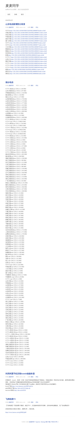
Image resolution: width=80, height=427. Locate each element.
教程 (32, 27)
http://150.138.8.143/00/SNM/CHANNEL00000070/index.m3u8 (28, 30)
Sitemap (43, 422)
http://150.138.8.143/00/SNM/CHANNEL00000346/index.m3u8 (29, 67)
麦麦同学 (12, 6)
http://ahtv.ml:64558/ (20, 390)
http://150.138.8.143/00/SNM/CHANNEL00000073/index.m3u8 (29, 36)
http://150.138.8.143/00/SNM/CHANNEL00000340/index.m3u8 (29, 59)
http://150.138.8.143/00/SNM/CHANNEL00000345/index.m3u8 (29, 65)
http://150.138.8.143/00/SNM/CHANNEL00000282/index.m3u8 (29, 53)
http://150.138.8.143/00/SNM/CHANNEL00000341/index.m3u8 (29, 61)
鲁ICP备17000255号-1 (52, 422)
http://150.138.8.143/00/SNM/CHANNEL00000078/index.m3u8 (29, 47)
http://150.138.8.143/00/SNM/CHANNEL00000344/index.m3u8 (28, 63)
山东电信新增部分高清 (15, 24)
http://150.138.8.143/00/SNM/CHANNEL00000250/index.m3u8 (29, 49)
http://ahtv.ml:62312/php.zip (22, 388)
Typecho (37, 422)
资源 (32, 402)
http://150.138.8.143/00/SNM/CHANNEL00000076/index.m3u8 (28, 43)
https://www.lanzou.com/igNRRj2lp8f (15, 412)
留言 (22, 14)
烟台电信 (9, 82)
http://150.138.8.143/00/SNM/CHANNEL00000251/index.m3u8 (29, 51)
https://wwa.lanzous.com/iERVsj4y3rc (22, 386)
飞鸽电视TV (10, 399)
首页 (9, 14)
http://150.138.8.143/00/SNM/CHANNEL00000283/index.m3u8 (26, 55)
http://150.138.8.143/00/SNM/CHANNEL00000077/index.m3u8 (28, 45)
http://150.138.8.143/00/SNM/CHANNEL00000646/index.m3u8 (27, 73)
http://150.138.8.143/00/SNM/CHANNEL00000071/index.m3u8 (29, 32)
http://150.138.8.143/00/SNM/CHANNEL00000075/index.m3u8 (29, 41)
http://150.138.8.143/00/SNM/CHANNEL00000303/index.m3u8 (29, 57)
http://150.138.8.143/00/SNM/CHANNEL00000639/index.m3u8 (27, 71)
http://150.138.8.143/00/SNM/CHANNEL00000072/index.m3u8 (29, 34)
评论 (37, 27)
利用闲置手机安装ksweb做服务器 (20, 374)
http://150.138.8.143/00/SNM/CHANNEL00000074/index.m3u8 (29, 39)
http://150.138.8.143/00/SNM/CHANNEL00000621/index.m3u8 (26, 69)
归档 (15, 14)
